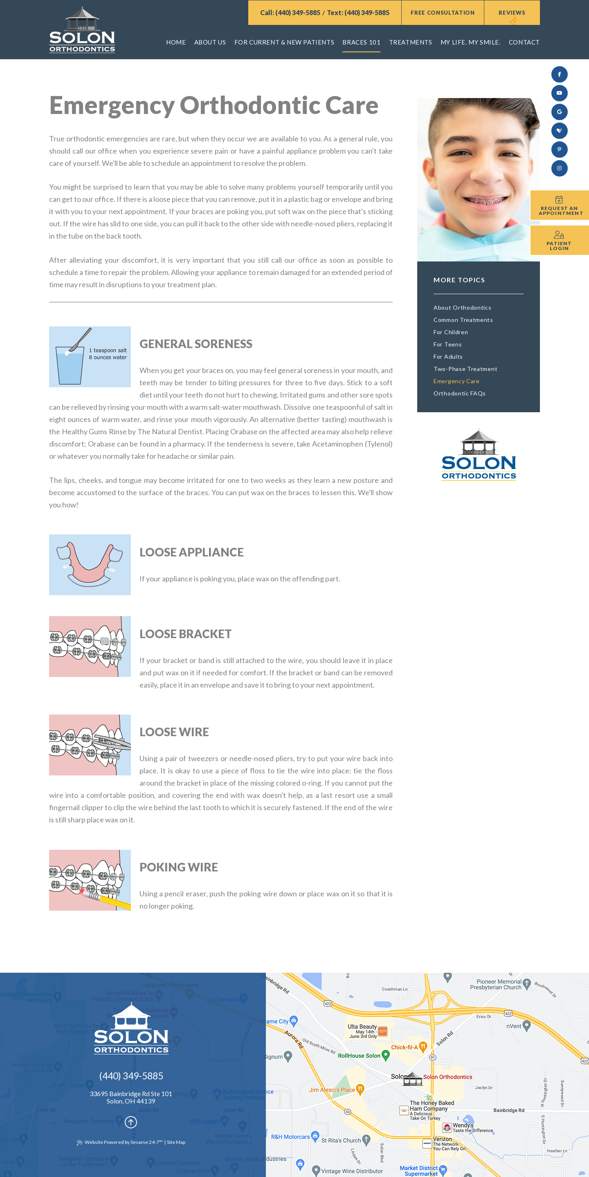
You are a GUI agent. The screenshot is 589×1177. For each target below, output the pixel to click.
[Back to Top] (131, 1122)
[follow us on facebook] (560, 74)
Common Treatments (463, 319)
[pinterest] (560, 150)
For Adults (448, 356)
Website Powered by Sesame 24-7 (119, 1142)
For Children (451, 331)
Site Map (176, 1142)
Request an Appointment (561, 210)
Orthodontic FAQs (460, 393)
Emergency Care (457, 380)
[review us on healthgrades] (560, 131)
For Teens (448, 344)
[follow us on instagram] (560, 168)
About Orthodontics (463, 307)
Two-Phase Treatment (465, 368)
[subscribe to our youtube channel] (560, 93)
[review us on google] (560, 112)
